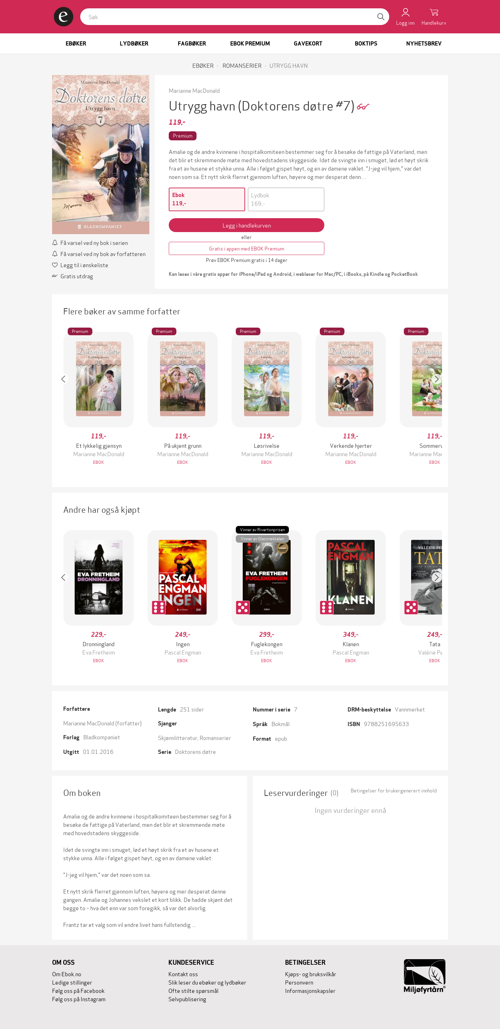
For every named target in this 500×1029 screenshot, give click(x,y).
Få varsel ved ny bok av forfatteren (98, 253)
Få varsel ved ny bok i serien (90, 242)
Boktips (366, 43)
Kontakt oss (183, 974)
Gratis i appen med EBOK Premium (246, 248)
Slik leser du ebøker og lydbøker (207, 982)
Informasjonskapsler (310, 990)
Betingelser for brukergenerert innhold (394, 790)
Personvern (299, 982)
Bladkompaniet (101, 737)
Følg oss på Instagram (79, 999)
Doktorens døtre (195, 751)
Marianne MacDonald (194, 90)
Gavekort (308, 43)
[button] (66, 399)
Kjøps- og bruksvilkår (310, 974)
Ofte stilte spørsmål (193, 990)
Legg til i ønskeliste (80, 265)
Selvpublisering (187, 999)
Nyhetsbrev (424, 43)
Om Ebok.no (66, 974)
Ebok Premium (250, 43)
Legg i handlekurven (247, 225)
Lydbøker (134, 43)
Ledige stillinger (72, 982)
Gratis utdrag (72, 276)
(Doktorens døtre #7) (297, 105)
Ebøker (76, 43)
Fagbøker (192, 43)
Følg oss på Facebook (78, 990)
